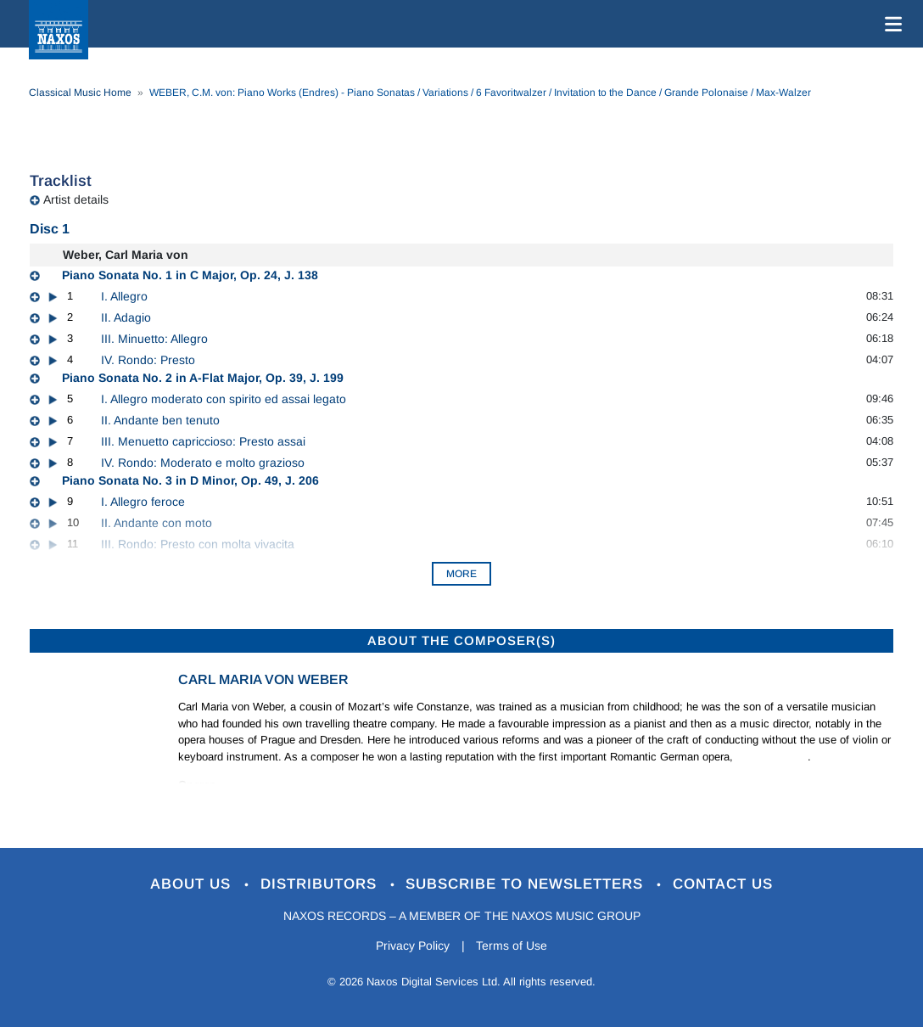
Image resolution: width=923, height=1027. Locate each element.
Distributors (321, 884)
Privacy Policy (413, 945)
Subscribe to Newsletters (527, 884)
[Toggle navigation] (890, 24)
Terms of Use (512, 945)
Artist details (76, 199)
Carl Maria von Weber (263, 679)
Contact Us (724, 884)
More (461, 574)
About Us (193, 884)
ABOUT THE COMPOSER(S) (461, 640)
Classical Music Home (80, 92)
